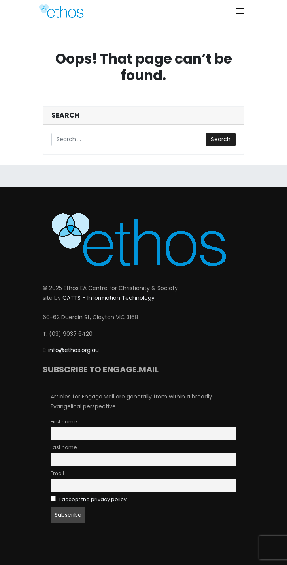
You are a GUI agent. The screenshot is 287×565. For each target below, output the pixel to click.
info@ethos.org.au (73, 350)
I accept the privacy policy (93, 499)
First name (64, 421)
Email (57, 473)
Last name (64, 447)
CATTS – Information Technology (108, 298)
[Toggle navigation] (240, 11)
